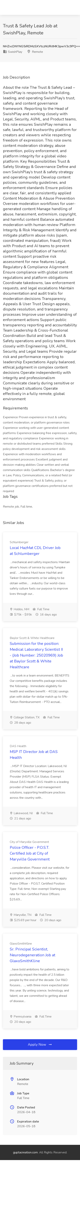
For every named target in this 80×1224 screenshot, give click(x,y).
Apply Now (40, 1044)
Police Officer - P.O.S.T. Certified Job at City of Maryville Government (30, 853)
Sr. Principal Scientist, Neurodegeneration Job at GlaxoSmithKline (32, 955)
